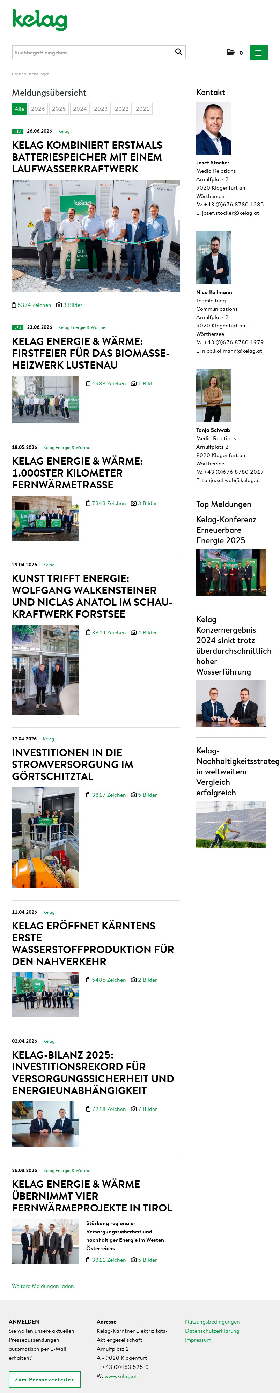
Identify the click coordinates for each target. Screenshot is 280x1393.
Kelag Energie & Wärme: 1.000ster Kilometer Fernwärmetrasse (77, 467)
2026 (38, 108)
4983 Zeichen (109, 379)
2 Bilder (147, 966)
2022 (122, 108)
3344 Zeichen (109, 625)
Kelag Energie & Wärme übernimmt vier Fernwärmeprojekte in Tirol (92, 1179)
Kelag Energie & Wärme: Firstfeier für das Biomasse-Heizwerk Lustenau (91, 349)
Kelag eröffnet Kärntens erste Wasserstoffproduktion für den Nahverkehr (93, 930)
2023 (101, 108)
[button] (235, 52)
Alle (19, 108)
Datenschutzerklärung (212, 1330)
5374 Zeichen (35, 305)
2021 (143, 108)
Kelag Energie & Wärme (81, 323)
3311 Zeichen (109, 1243)
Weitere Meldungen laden (43, 1286)
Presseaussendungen (30, 74)
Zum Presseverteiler (44, 1379)
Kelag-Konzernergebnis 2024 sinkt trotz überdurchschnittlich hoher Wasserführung (234, 645)
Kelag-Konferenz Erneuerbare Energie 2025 (226, 529)
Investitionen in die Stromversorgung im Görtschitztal (72, 754)
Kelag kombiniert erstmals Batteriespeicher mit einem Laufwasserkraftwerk (87, 157)
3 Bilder (72, 305)
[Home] (35, 17)
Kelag (63, 131)
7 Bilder (147, 1094)
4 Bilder (147, 625)
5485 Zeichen (109, 966)
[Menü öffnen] (259, 52)
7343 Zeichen (109, 498)
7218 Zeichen (109, 1094)
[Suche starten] (180, 52)
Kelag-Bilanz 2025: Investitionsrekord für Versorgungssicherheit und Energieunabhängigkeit (93, 1057)
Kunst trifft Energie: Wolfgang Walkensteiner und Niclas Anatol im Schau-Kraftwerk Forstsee (92, 589)
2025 (59, 108)
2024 (80, 108)
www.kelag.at (120, 1376)
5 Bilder (147, 784)
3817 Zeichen (109, 784)
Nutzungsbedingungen (212, 1321)
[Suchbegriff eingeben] (99, 52)
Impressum (198, 1339)
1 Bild (145, 379)
